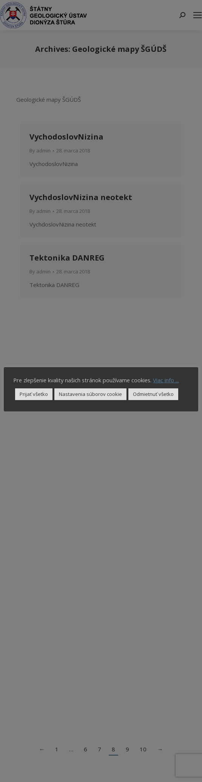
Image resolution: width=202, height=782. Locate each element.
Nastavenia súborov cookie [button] (90, 394)
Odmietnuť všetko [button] (153, 394)
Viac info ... (166, 380)
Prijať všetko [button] (34, 394)
